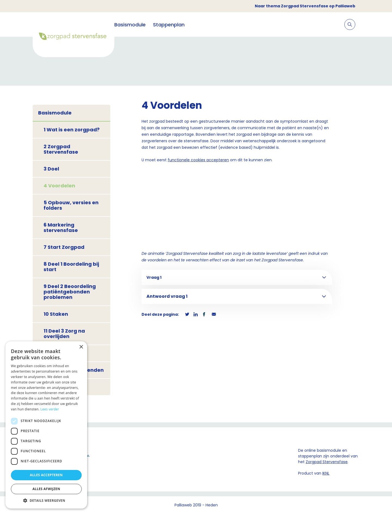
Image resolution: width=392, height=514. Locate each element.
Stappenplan (169, 24)
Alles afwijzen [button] (46, 489)
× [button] (81, 347)
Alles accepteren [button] (46, 475)
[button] (46, 500)
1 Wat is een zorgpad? (72, 129)
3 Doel (51, 168)
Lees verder (50, 409)
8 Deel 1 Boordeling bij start (71, 267)
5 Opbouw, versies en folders (71, 205)
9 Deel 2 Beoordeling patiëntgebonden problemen (70, 292)
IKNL (325, 473)
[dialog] (46, 425)
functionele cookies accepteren (198, 160)
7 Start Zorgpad (64, 247)
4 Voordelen (59, 185)
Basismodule (130, 24)
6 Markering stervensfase (61, 227)
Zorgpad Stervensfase (327, 462)
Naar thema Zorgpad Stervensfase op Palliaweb (305, 6)
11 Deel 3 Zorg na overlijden (64, 333)
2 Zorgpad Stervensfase (61, 149)
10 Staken (56, 314)
